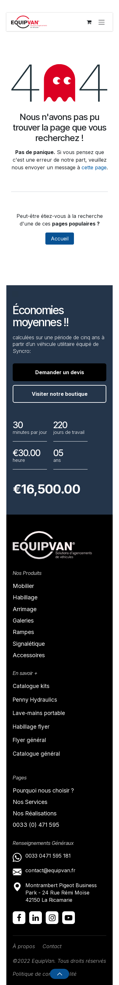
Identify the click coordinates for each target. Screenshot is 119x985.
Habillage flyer (31, 727)
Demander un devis (59, 372)
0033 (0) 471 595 (37, 824)
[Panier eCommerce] (89, 22)
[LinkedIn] (35, 917)
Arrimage (24, 609)
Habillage (25, 597)
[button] (59, 974)
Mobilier (23, 586)
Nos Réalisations (34, 813)
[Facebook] (19, 917)
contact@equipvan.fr (50, 870)
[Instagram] (52, 917)
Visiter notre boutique (60, 394)
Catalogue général (36, 754)
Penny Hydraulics (35, 700)
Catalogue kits (31, 686)
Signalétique (29, 643)
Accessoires (29, 655)
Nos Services (30, 802)
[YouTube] (68, 917)
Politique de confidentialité (44, 974)
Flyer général (29, 740)
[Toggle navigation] (101, 22)
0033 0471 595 (44, 856)
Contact (52, 946)
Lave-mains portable (39, 713)
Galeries (23, 620)
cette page (94, 167)
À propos (24, 946)
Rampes (23, 632)
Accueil (60, 238)
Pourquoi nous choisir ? (43, 790)
